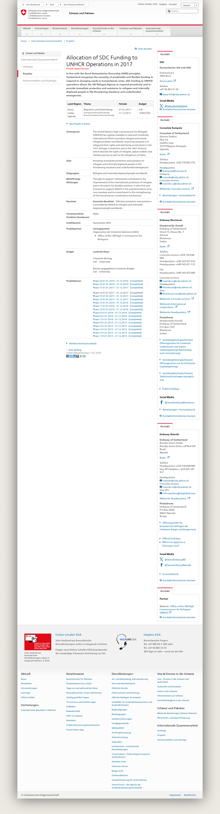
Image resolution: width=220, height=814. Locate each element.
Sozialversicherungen (122, 719)
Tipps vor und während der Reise (82, 688)
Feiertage (25, 693)
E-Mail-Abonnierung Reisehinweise (83, 725)
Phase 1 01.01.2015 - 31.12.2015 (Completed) (117, 336)
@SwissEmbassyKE (175, 559)
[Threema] (77, 356)
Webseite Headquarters (175, 312)
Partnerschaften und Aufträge (171, 740)
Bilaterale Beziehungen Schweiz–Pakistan (177, 713)
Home (24, 41)
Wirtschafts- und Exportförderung (173, 717)
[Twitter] (71, 356)
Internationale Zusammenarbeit (157, 31)
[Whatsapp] (81, 356)
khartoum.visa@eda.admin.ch (180, 293)
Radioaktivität (73, 711)
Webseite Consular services (177, 188)
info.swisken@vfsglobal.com (179, 493)
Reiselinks (71, 720)
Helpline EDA (152, 634)
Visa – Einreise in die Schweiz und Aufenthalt (173, 680)
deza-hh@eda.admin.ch (176, 94)
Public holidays (170, 388)
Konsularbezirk (170, 574)
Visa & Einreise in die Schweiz (104, 31)
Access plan (168, 80)
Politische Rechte (120, 688)
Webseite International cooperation (173, 305)
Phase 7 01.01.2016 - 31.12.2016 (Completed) (117, 319)
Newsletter (26, 683)
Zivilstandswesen (120, 775)
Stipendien (117, 742)
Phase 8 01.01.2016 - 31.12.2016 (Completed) (117, 316)
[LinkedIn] (74, 356)
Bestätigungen (119, 714)
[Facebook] (68, 356)
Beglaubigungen (119, 709)
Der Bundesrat (33, 4)
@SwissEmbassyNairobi (178, 565)
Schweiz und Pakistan (131, 31)
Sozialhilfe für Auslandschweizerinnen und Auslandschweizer (132, 703)
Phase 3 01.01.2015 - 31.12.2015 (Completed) (117, 329)
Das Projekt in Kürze (79, 124)
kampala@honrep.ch (175, 170)
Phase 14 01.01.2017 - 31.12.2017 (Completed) (118, 299)
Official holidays (171, 538)
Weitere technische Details (83, 343)
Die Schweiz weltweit (74, 4)
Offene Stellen (28, 697)
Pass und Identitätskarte (123, 683)
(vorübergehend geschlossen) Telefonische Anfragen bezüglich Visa (177, 376)
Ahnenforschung (120, 737)
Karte (165, 154)
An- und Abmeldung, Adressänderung (130, 679)
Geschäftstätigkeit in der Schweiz (173, 700)
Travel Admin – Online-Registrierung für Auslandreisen (131, 755)
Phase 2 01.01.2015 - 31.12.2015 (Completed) (117, 333)
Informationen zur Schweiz (170, 696)
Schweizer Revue (120, 766)
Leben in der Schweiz (167, 691)
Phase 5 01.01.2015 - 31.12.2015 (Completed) (117, 326)
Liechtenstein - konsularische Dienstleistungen (125, 747)
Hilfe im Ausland (74, 716)
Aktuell (26, 31)
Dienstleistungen (79, 31)
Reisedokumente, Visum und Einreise (84, 693)
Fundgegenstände (120, 723)
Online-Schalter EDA (68, 634)
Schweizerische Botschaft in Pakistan (38, 710)
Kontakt (163, 54)
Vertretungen (41, 31)
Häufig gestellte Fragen (77, 697)
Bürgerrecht (117, 771)
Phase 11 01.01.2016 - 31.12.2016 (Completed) (118, 306)
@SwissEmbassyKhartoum (179, 402)
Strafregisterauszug (121, 732)
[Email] (84, 356)
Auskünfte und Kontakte (169, 686)
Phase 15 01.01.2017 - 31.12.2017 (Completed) (118, 296)
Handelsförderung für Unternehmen (129, 780)
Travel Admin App (75, 729)
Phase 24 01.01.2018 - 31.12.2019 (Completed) (118, 281)
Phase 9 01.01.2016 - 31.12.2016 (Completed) (117, 313)
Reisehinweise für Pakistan (79, 679)
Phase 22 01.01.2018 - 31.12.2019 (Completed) (118, 284)
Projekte (161, 735)
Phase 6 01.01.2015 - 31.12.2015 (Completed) (117, 323)
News (23, 679)
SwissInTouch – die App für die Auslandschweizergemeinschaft (127, 786)
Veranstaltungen (29, 688)
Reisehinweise (60, 31)
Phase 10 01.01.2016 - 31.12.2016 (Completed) (118, 309)
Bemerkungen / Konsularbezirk (178, 195)
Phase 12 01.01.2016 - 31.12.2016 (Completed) (118, 303)
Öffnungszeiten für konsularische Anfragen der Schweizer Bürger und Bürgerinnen (178, 526)
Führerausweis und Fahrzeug (125, 693)
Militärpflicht (118, 728)
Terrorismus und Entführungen (81, 702)
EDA (52, 4)
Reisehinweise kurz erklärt (79, 683)
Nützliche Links (119, 761)
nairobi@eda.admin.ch (176, 177)
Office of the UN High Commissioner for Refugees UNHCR (177, 609)
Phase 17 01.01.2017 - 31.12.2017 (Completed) (118, 287)
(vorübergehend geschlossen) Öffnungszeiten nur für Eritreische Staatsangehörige (177, 363)
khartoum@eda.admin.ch (177, 287)
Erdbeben (71, 706)
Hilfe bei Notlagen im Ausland (126, 697)
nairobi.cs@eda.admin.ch (177, 183)
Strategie (161, 730)
